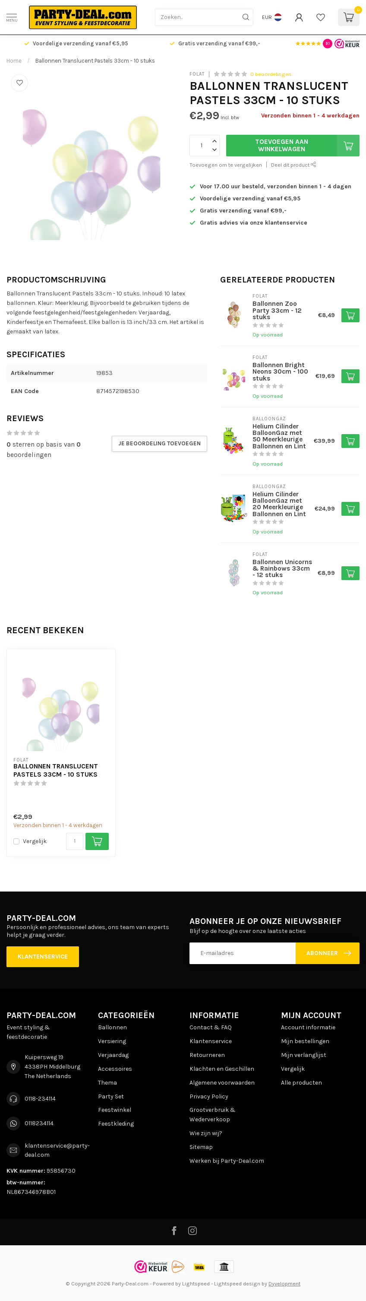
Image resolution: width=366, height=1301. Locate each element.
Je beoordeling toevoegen (159, 443)
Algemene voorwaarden (222, 1082)
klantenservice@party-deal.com (57, 1150)
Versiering (112, 1041)
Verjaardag (113, 1055)
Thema (107, 1082)
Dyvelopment (284, 1283)
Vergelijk (35, 841)
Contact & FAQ (210, 1027)
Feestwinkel (114, 1110)
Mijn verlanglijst (303, 1055)
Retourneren (207, 1055)
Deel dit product (293, 165)
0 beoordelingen (270, 74)
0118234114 (39, 1123)
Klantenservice (43, 956)
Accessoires (115, 1069)
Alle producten (301, 1082)
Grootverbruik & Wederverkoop (212, 1114)
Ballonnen (112, 1027)
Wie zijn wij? (205, 1133)
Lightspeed (196, 1283)
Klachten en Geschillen (221, 1069)
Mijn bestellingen (305, 1041)
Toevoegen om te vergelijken (225, 165)
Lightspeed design (237, 1283)
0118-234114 (40, 1098)
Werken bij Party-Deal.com (226, 1161)
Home (14, 60)
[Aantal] (74, 841)
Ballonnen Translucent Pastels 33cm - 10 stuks (95, 60)
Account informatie (308, 1027)
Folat (197, 74)
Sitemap (201, 1147)
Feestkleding (116, 1123)
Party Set (111, 1096)
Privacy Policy (208, 1096)
